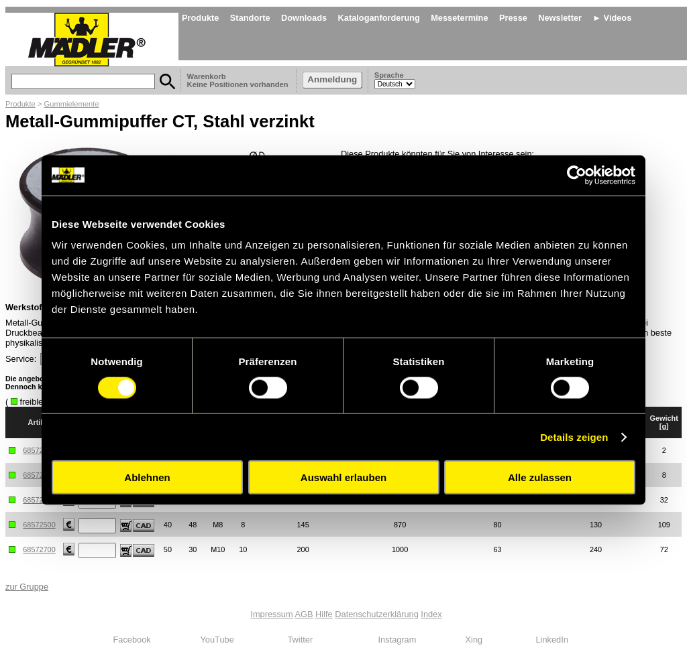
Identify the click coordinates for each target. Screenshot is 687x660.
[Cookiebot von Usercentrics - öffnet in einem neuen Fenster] (576, 175)
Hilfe (324, 614)
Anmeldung (332, 79)
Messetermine (459, 18)
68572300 (39, 500)
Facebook (132, 640)
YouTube (217, 640)
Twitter (300, 640)
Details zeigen (574, 436)
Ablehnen (147, 477)
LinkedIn (552, 640)
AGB (304, 614)
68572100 (39, 450)
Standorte (250, 18)
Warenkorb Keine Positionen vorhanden (238, 80)
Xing (474, 640)
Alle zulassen (540, 477)
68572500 (39, 525)
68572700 (39, 549)
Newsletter (560, 18)
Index (431, 614)
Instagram (397, 640)
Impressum (271, 614)
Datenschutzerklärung (376, 614)
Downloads (304, 18)
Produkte (200, 18)
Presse (513, 18)
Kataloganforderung (379, 18)
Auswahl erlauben (343, 477)
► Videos (611, 18)
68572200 (39, 475)
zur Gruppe (26, 587)
